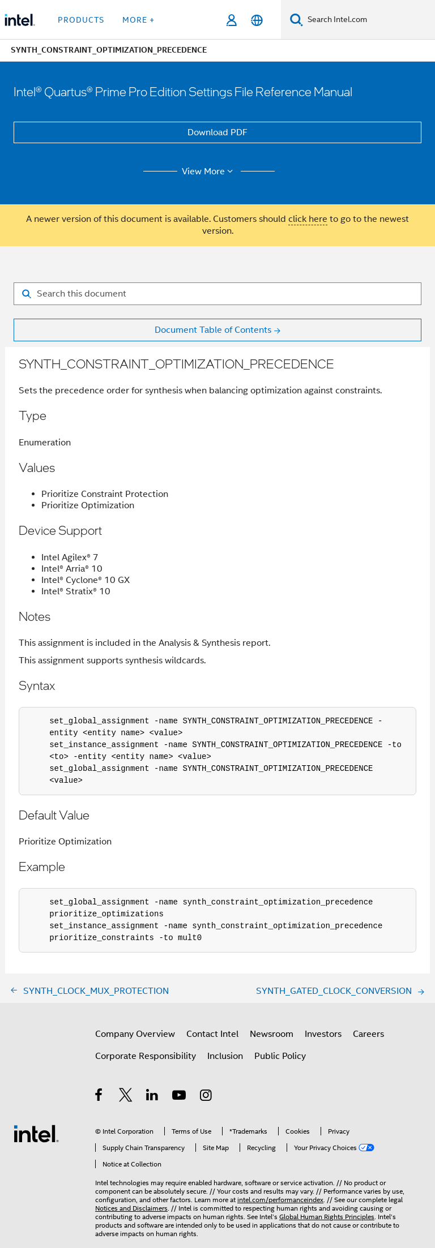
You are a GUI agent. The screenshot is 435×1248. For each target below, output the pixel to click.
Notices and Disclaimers (131, 1208)
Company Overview (135, 1034)
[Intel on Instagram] (206, 1097)
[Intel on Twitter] (126, 1097)
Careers (368, 1034)
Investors (323, 1034)
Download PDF (217, 132)
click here (307, 219)
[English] (257, 20)
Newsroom (271, 1034)
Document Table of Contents (213, 330)
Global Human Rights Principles (326, 1216)
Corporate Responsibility (145, 1056)
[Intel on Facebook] (99, 1097)
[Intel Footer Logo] (36, 1133)
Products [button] (81, 20)
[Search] (296, 19)
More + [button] (138, 20)
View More (209, 171)
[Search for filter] (217, 293)
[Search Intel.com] (369, 20)
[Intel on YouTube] (180, 1097)
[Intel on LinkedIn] (152, 1097)
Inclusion (225, 1056)
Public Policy (280, 1056)
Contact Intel (212, 1034)
